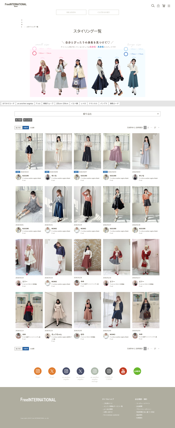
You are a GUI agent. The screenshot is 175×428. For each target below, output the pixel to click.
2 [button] (148, 127)
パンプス (103, 103)
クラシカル (93, 103)
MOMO (54, 228)
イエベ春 (74, 103)
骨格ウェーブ (48, 103)
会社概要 (139, 406)
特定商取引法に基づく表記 (145, 412)
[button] (158, 127)
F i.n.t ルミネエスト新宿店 (29, 284)
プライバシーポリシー (143, 409)
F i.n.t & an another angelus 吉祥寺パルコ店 (62, 338)
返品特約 (139, 415)
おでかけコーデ (8, 103)
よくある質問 (108, 409)
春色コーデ (114, 103)
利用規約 (139, 418)
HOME (21, 23)
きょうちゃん (57, 334)
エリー (24, 281)
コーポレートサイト (143, 403)
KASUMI (25, 175)
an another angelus (25, 103)
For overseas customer (111, 415)
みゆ (82, 281)
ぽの (82, 334)
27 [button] (155, 127)
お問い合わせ (108, 412)
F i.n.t (38, 103)
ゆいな (54, 175)
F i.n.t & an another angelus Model (31, 178)
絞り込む (87, 113)
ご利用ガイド (108, 403)
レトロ (83, 103)
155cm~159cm (62, 103)
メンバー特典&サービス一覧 (113, 406)
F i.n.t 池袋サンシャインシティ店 (90, 284)
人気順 (32, 128)
